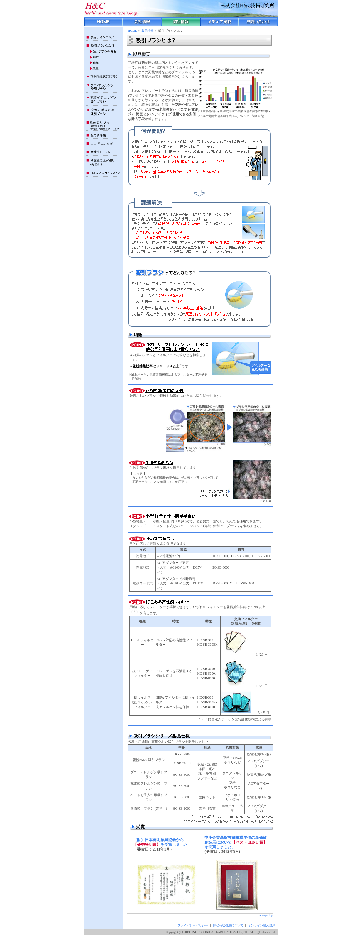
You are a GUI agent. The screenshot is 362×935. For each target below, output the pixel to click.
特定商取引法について (228, 925)
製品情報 (147, 30)
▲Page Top (265, 915)
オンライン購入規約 (261, 925)
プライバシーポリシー (192, 925)
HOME (132, 30)
